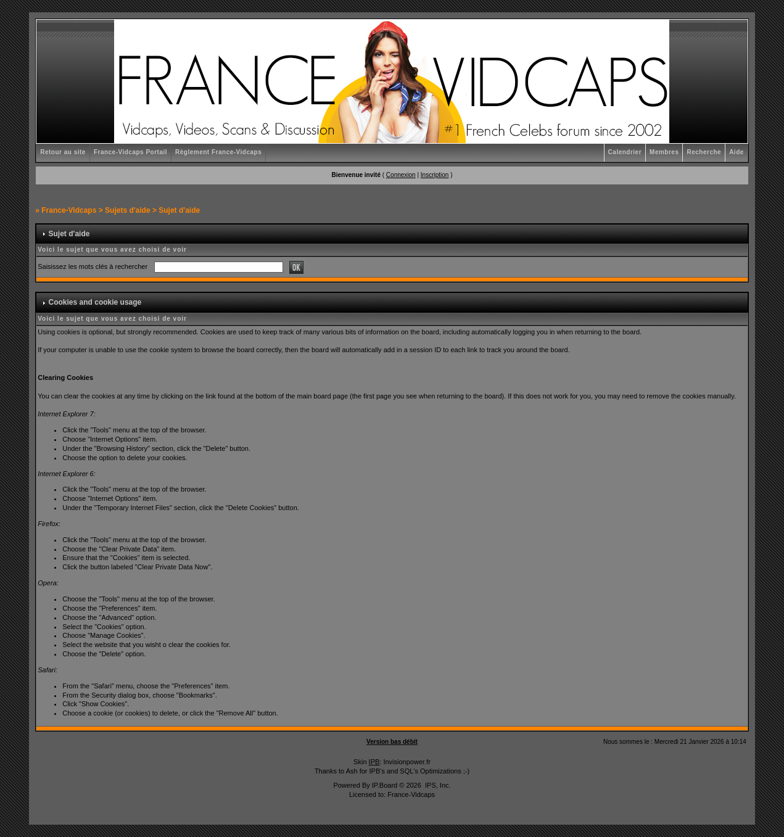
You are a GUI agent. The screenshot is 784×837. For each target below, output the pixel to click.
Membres (664, 152)
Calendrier (625, 152)
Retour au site (63, 152)
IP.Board (384, 785)
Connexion (401, 174)
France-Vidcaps (68, 210)
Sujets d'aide (128, 210)
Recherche (704, 152)
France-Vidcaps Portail (130, 152)
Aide (736, 152)
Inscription (435, 174)
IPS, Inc (437, 785)
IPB (374, 761)
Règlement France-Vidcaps (218, 152)
